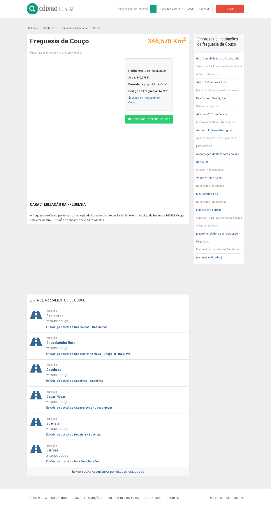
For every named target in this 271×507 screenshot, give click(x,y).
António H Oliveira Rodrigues (219, 139)
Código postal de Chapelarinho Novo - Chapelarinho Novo (88, 353)
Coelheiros (54, 316)
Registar (204, 8)
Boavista (52, 423)
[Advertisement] (74, 89)
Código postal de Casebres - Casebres (74, 380)
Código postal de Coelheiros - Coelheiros (76, 327)
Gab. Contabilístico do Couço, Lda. (219, 67)
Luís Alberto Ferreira (219, 219)
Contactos (156, 498)
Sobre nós (59, 498)
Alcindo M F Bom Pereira (219, 119)
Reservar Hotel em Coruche (148, 119)
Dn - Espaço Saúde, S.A (219, 103)
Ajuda (174, 498)
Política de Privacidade (125, 498)
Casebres (53, 369)
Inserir (230, 8)
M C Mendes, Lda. (219, 199)
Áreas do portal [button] (172, 8)
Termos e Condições (87, 498)
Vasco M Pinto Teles (219, 183)
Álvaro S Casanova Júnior (219, 87)
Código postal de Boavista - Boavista (73, 434)
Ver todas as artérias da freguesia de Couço (108, 471)
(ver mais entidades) (209, 257)
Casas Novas (56, 396)
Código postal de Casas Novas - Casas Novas (79, 407)
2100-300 (51, 311)
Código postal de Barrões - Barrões (72, 461)
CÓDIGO (50, 9)
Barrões (52, 450)
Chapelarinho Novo (61, 342)
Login (191, 8)
